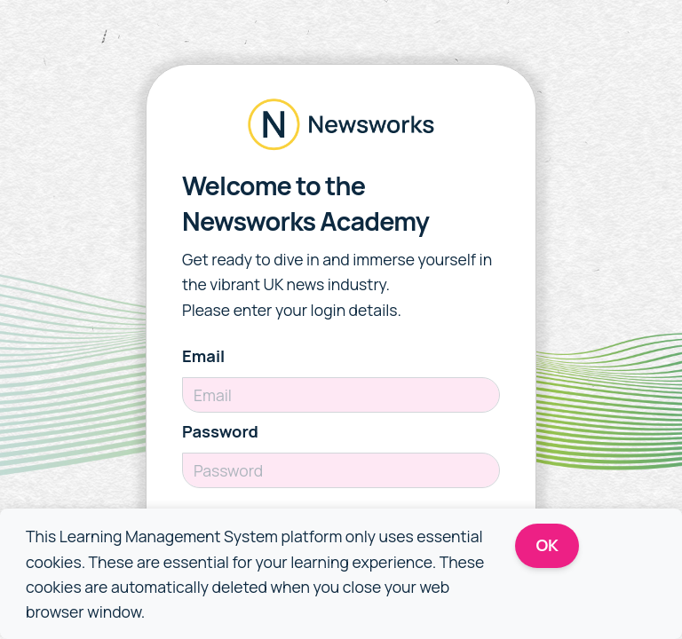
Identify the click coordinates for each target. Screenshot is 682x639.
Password (220, 431)
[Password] (341, 470)
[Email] (341, 395)
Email (203, 355)
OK (547, 544)
